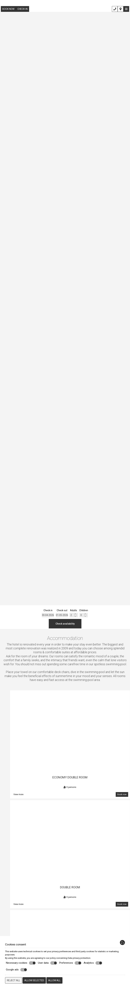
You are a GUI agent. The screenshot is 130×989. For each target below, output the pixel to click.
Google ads (16, 969)
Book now (8, 9)
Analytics (93, 963)
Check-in (22, 9)
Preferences (70, 963)
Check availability (65, 623)
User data (47, 963)
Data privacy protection (79, 958)
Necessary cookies (21, 963)
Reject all (13, 980)
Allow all (54, 980)
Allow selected (34, 980)
